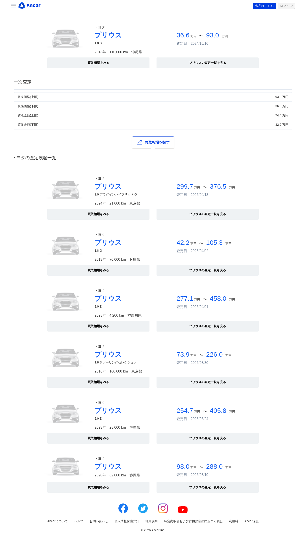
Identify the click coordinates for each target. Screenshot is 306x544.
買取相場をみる (98, 63)
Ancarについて (57, 521)
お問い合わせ (99, 521)
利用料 (233, 521)
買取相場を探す (153, 142)
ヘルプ (78, 521)
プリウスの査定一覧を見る (207, 63)
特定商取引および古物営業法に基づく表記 (193, 521)
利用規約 (151, 521)
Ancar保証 (251, 521)
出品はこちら (264, 6)
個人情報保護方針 (126, 521)
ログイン (286, 6)
